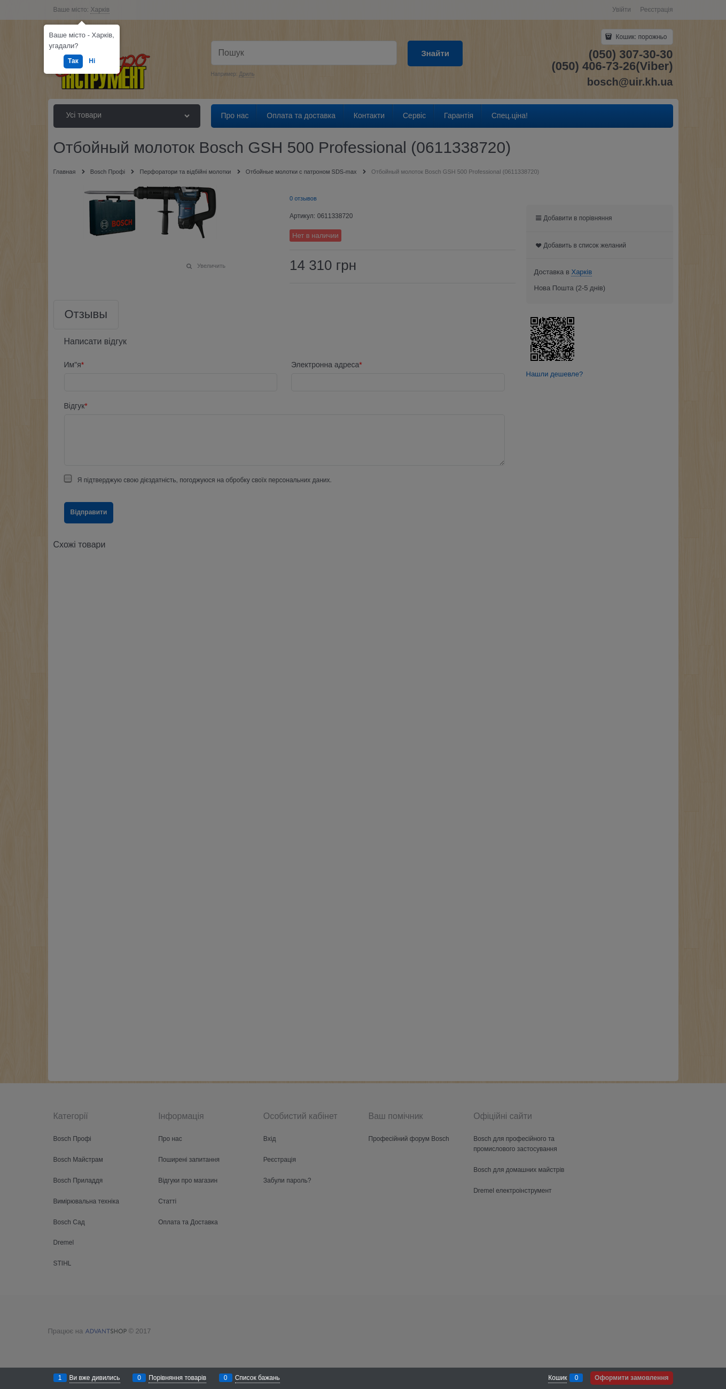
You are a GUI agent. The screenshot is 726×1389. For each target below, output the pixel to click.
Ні (92, 61)
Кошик (557, 1377)
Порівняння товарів (177, 1377)
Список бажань (257, 1377)
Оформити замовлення (631, 1378)
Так (73, 61)
